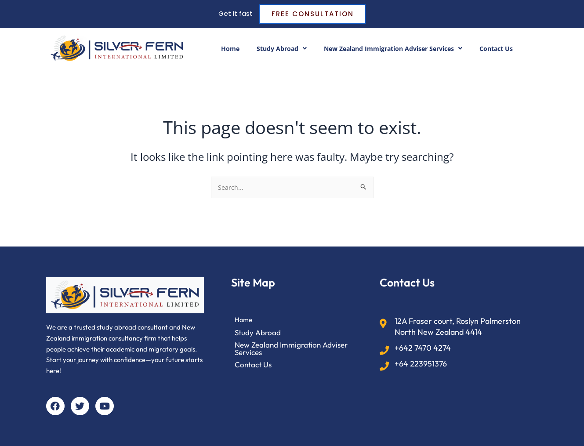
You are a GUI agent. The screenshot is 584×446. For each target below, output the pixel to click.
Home (221, 49)
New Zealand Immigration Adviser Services (394, 49)
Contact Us (505, 49)
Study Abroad (274, 49)
